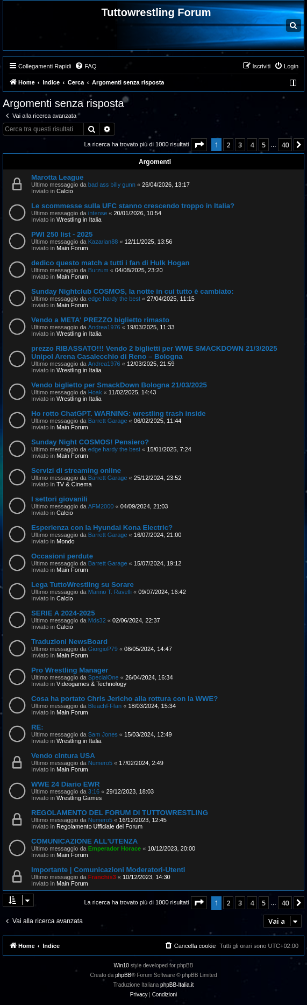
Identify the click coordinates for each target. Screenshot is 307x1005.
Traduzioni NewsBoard (69, 642)
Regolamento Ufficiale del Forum (99, 826)
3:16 (93, 791)
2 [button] (228, 145)
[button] (199, 144)
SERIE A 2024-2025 (63, 613)
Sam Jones (103, 734)
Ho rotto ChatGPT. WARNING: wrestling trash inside (118, 413)
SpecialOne (103, 677)
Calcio (64, 191)
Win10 (121, 965)
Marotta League (57, 177)
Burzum (98, 270)
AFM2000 (101, 506)
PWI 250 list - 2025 (61, 234)
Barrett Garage (107, 420)
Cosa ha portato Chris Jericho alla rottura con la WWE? (124, 699)
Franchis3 (102, 877)
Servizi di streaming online (76, 470)
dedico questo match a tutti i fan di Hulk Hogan (110, 263)
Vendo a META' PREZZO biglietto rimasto (100, 320)
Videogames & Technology (91, 684)
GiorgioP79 (103, 649)
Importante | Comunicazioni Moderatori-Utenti (108, 870)
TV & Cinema (73, 484)
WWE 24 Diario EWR (65, 784)
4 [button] (252, 145)
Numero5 (100, 763)
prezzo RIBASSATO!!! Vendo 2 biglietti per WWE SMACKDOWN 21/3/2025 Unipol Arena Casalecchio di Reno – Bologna (154, 352)
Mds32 (97, 620)
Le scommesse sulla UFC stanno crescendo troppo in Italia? (132, 206)
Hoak (95, 392)
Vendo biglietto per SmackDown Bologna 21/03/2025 (119, 385)
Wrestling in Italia (79, 219)
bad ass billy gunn (111, 184)
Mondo (65, 541)
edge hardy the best (114, 298)
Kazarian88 (103, 241)
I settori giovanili (59, 499)
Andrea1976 (104, 327)
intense (97, 213)
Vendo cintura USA (63, 756)
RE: (37, 727)
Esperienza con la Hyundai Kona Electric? (102, 527)
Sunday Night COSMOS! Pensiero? (90, 442)
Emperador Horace (114, 848)
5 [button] (264, 145)
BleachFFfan (105, 706)
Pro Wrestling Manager (69, 670)
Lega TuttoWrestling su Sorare (82, 585)
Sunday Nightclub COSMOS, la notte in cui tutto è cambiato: (132, 291)
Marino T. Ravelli (110, 592)
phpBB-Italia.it (177, 985)
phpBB (123, 975)
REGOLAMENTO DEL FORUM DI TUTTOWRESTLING (119, 813)
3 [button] (240, 145)
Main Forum (72, 248)
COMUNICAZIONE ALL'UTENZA (84, 841)
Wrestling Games (79, 798)
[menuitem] (85, 66)
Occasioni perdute (62, 556)
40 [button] (285, 145)
